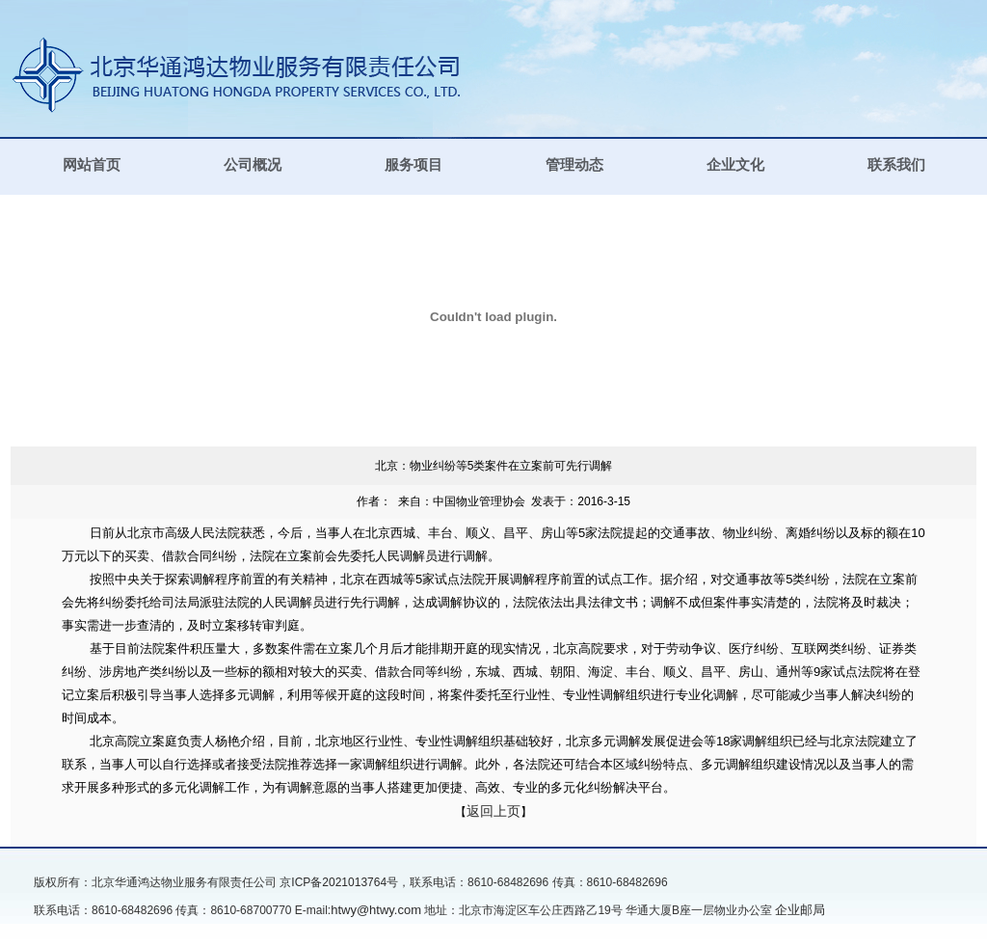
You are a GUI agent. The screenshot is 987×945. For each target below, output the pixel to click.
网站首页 (91, 165)
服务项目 (413, 165)
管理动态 (574, 165)
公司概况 (252, 165)
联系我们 (896, 165)
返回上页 (493, 811)
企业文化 (735, 165)
